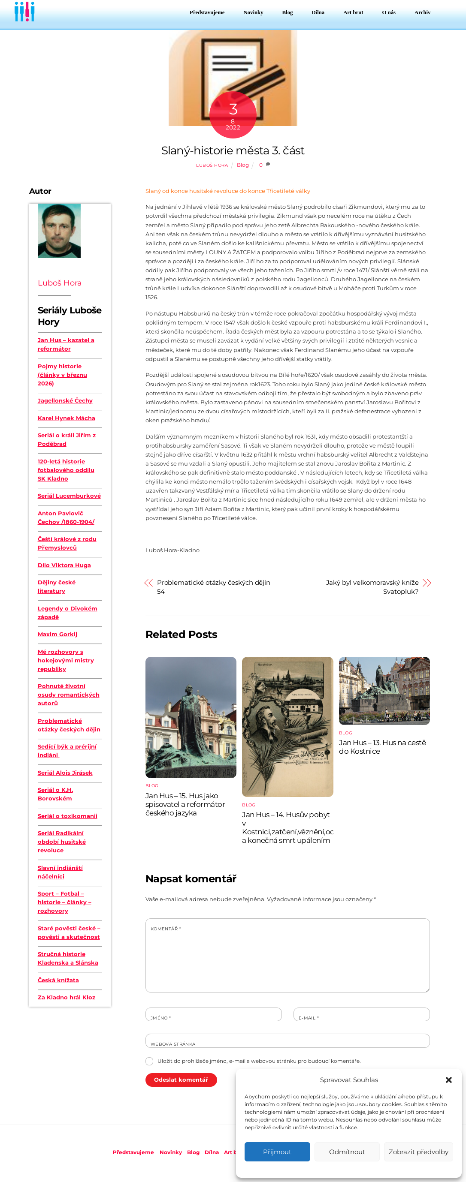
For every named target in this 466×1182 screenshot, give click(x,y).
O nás (389, 12)
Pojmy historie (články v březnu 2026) (62, 375)
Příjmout (277, 1152)
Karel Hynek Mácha (66, 418)
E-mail (309, 1018)
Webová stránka (173, 1044)
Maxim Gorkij (57, 634)
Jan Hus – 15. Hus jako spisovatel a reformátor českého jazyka (185, 804)
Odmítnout (347, 1152)
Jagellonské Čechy (65, 400)
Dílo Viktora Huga (64, 565)
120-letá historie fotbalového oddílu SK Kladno (66, 470)
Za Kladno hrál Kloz (66, 997)
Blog (287, 12)
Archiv (422, 12)
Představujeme (207, 12)
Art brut (353, 12)
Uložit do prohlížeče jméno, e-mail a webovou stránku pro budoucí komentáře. (259, 1061)
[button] (449, 1080)
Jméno (161, 1018)
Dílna (318, 12)
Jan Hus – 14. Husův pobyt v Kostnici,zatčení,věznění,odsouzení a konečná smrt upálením (301, 827)
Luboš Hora (212, 165)
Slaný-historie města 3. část (233, 150)
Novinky (253, 12)
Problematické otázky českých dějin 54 (214, 587)
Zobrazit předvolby (418, 1152)
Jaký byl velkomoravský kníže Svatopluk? (372, 587)
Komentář (166, 929)
